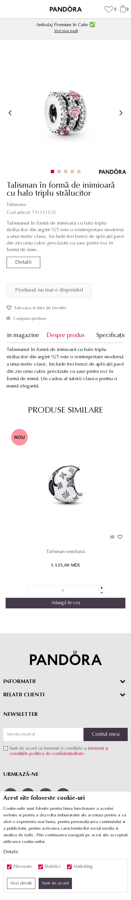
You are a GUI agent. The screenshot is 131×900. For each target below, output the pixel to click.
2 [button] (60, 171)
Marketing (83, 867)
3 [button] (67, 171)
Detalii (23, 262)
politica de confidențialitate (56, 753)
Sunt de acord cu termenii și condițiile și (59, 751)
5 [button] (80, 171)
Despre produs (65, 335)
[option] (65, 27)
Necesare (22, 867)
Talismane (16, 204)
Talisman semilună (65, 551)
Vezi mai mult (66, 31)
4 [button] (74, 171)
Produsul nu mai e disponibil (49, 290)
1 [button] (54, 171)
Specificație (111, 335)
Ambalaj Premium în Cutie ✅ (65, 25)
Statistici (52, 867)
